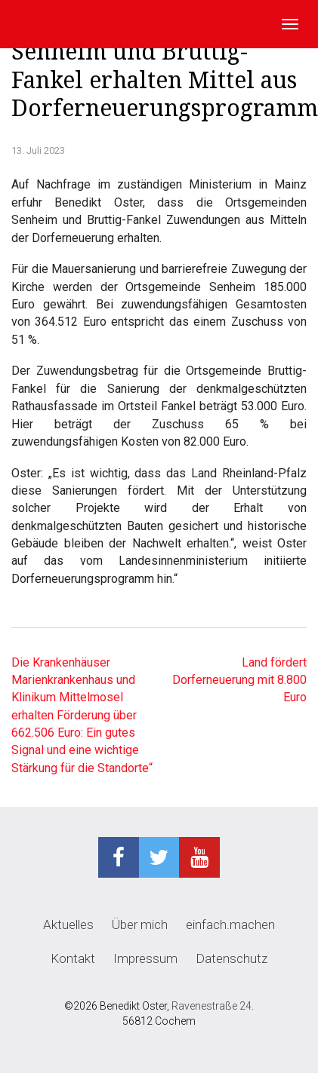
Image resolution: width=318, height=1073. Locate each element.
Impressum (145, 958)
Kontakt (73, 958)
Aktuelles (68, 924)
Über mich (140, 924)
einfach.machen (230, 924)
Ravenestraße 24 (211, 1006)
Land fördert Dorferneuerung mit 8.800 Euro (239, 680)
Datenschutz (231, 958)
